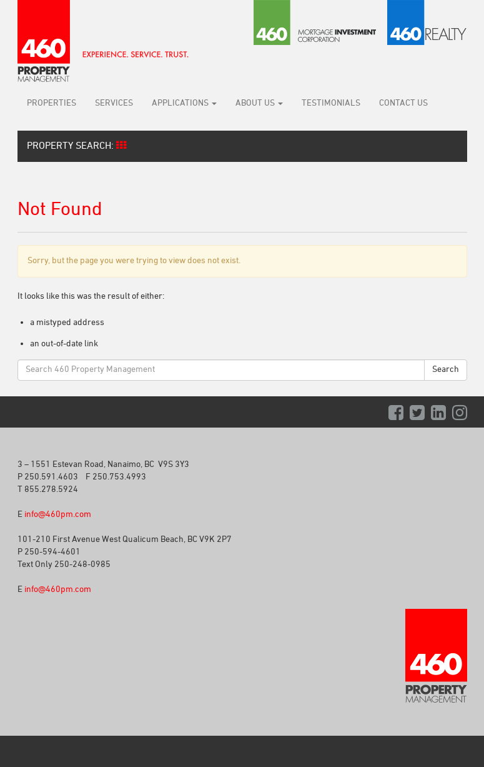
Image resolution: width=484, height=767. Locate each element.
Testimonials (331, 103)
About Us (259, 103)
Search (445, 369)
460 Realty (427, 22)
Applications (184, 103)
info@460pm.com (57, 514)
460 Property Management (103, 41)
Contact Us (403, 103)
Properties (51, 103)
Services (114, 103)
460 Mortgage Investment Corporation (315, 22)
